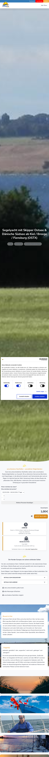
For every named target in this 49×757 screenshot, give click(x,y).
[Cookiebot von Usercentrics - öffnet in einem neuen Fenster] (40, 359)
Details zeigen (40, 391)
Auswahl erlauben (24, 396)
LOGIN (46, 1)
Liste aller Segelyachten (31, 549)
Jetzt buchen (41, 516)
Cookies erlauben (40, 396)
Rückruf (33, 1)
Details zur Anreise (24, 582)
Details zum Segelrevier (24, 577)
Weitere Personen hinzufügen (24, 503)
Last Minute (39, 1)
